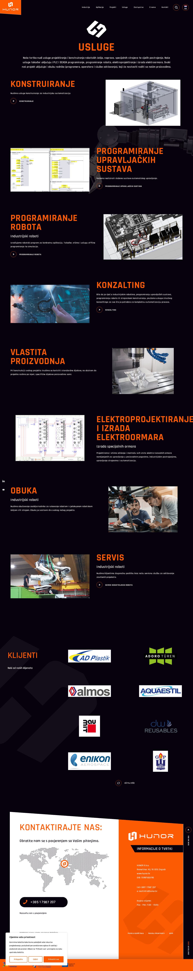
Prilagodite (18, 959)
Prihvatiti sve (53, 959)
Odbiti (35, 959)
